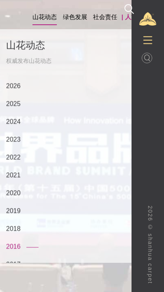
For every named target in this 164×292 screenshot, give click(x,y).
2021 (13, 175)
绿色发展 (75, 16)
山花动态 (44, 16)
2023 (13, 139)
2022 (13, 157)
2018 (13, 228)
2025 (13, 104)
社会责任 (105, 16)
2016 (13, 246)
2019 (13, 211)
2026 (13, 86)
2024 (13, 121)
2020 (13, 193)
